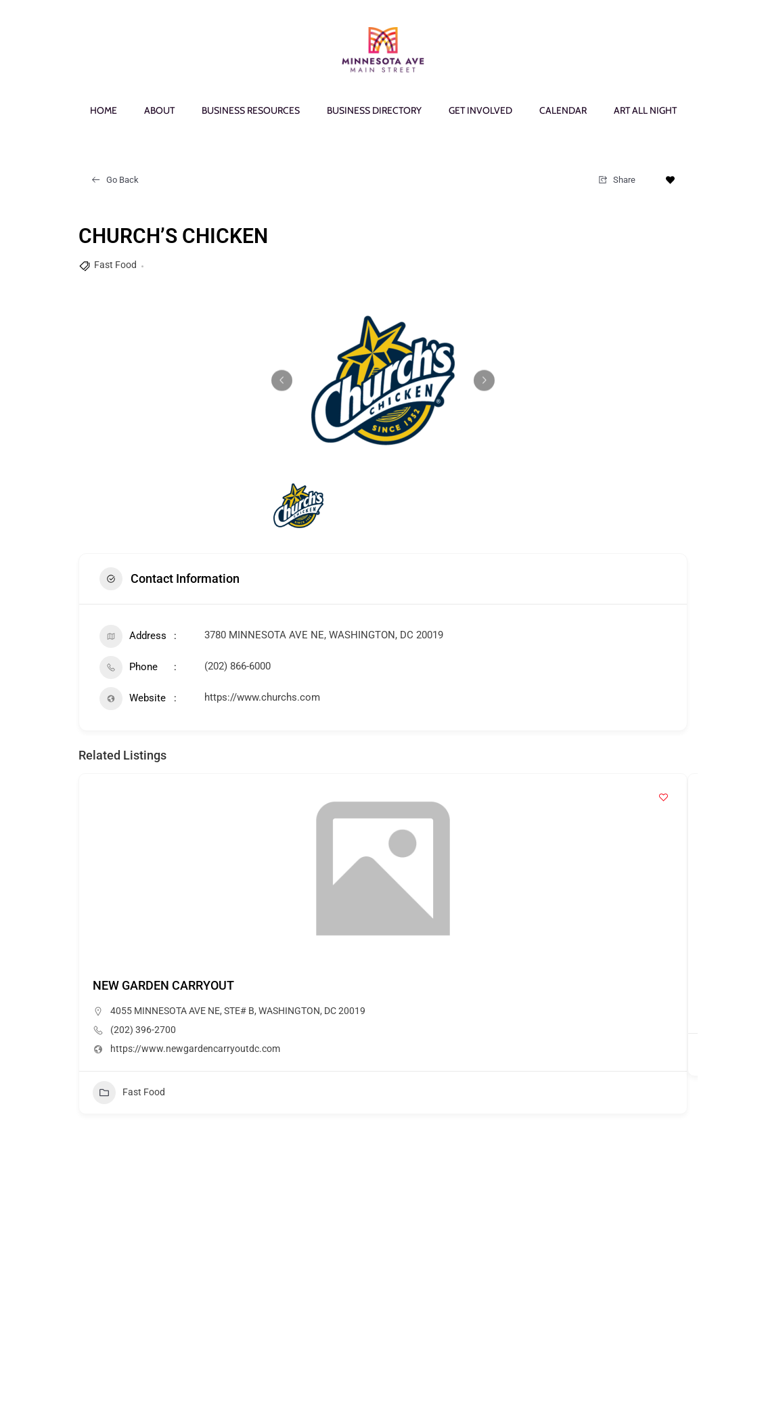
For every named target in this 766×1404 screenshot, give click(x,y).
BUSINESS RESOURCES (251, 110)
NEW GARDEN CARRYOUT (163, 985)
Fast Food (115, 264)
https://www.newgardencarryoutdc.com (195, 1048)
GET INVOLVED (480, 110)
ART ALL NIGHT (645, 110)
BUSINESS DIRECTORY (374, 110)
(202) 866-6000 (237, 666)
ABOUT (159, 110)
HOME (103, 110)
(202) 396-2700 (143, 1029)
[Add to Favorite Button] (670, 180)
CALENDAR (563, 110)
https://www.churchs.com (262, 697)
